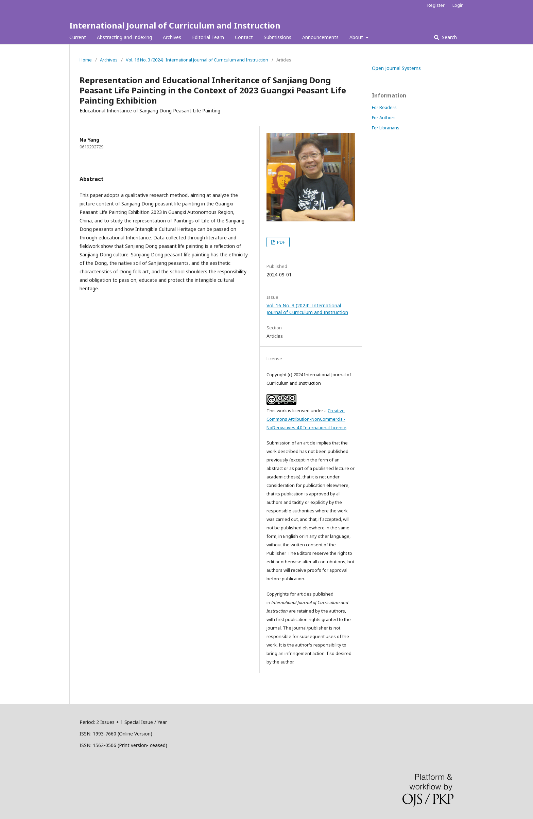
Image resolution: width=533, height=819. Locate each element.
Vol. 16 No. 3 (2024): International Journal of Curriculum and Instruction (197, 60)
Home (86, 60)
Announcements (320, 37)
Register (436, 5)
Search (449, 37)
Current (77, 37)
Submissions (277, 37)
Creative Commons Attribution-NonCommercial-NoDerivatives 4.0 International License (306, 419)
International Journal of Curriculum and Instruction (174, 25)
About (356, 37)
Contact (244, 37)
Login (458, 5)
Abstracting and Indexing (124, 37)
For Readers (384, 107)
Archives (172, 37)
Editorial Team (208, 37)
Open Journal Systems (396, 68)
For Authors (384, 117)
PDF (280, 242)
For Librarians (385, 128)
